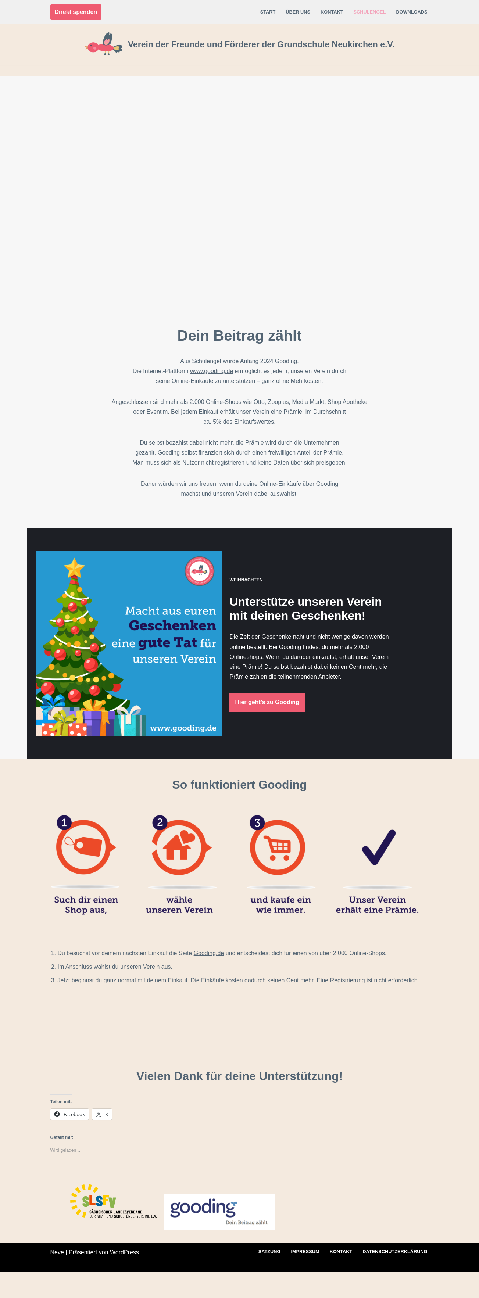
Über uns (298, 12)
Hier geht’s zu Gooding (286, 710)
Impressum (305, 1277)
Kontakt (331, 12)
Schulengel (369, 12)
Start (267, 12)
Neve (57, 1278)
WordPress (124, 1278)
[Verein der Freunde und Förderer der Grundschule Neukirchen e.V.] (239, 45)
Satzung (269, 1277)
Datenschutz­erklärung (395, 1277)
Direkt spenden (76, 12)
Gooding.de (209, 979)
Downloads (411, 12)
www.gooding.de (211, 371)
